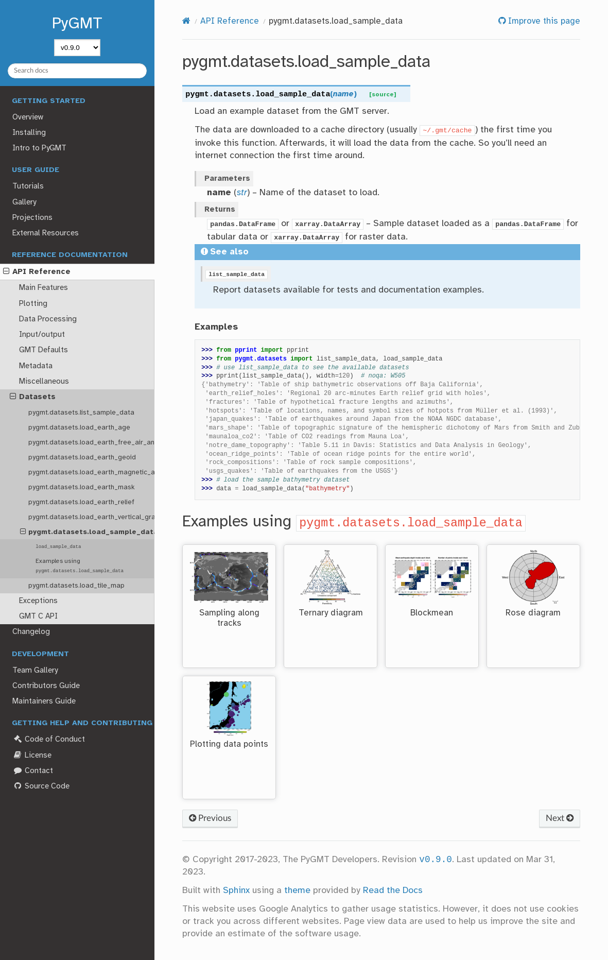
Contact (32, 770)
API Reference (37, 272)
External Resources (45, 233)
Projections (32, 218)
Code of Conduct (48, 739)
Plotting (33, 304)
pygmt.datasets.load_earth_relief (81, 502)
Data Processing (48, 319)
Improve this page (543, 21)
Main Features (43, 288)
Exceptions (38, 601)
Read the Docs (393, 890)
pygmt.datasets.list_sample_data (81, 412)
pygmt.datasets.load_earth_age (79, 427)
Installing (29, 133)
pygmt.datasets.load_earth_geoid (82, 457)
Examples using (80, 566)
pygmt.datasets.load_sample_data (87, 532)
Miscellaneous (44, 382)
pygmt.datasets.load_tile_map (76, 585)
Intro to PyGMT (39, 148)
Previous (210, 818)
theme (297, 890)
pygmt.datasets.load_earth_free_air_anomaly (91, 442)
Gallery (24, 202)
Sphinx (236, 890)
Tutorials (28, 186)
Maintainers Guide (44, 701)
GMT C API (38, 616)
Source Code (40, 786)
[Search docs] (77, 71)
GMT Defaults (43, 350)
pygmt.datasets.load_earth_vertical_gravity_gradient (91, 517)
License (31, 755)
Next (560, 818)
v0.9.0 (435, 859)
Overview (27, 117)
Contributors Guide (46, 686)
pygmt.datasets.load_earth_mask (81, 487)
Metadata (36, 366)
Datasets (33, 397)
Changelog (31, 632)
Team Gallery (35, 670)
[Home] (186, 21)
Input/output (42, 335)
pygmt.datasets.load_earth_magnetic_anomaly (91, 472)
